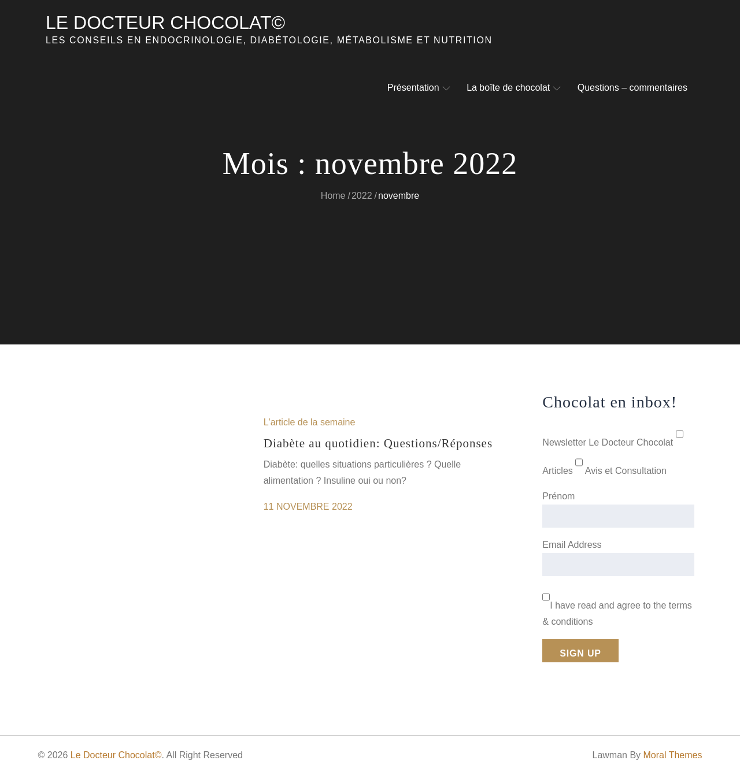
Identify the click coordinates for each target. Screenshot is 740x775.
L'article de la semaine (310, 422)
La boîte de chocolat (514, 87)
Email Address (571, 545)
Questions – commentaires (632, 87)
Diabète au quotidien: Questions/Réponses (378, 443)
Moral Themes (672, 755)
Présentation (418, 87)
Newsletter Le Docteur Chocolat (607, 442)
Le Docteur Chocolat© (165, 22)
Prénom (558, 496)
